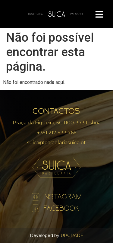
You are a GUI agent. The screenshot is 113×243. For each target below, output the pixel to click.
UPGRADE (71, 235)
